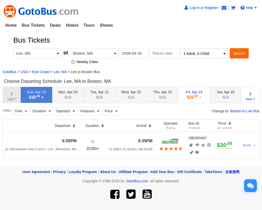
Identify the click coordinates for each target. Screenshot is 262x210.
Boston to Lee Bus (244, 111)
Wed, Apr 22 (131, 94)
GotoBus (9, 72)
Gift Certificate (189, 172)
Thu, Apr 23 (162, 94)
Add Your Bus (162, 172)
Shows (106, 25)
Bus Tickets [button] (33, 25)
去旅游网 (232, 172)
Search (239, 53)
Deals (55, 25)
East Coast (40, 72)
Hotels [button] (72, 25)
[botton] (170, 149)
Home (11, 25)
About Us (108, 172)
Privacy (59, 172)
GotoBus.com (137, 181)
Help (248, 8)
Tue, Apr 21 (99, 94)
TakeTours (213, 172)
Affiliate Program (133, 172)
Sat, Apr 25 (225, 94)
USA (24, 72)
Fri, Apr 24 (194, 94)
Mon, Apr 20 (68, 94)
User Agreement (36, 172)
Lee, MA (60, 72)
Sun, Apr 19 (36, 94)
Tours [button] (89, 25)
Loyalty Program (83, 172)
